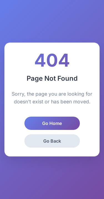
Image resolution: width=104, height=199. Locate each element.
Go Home (52, 123)
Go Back (52, 141)
